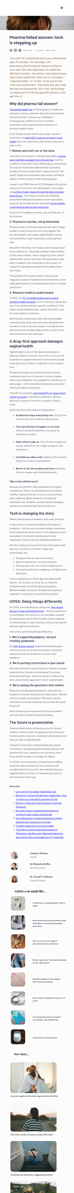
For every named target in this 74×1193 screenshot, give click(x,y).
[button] (62, 8)
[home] (20, 8)
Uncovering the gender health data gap (36, 791)
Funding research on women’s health (35, 825)
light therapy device (23, 646)
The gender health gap (21, 109)
